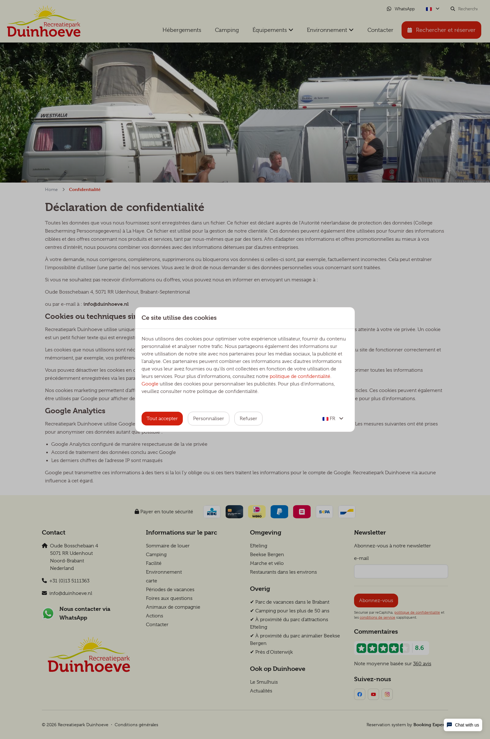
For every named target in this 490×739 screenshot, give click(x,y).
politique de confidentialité (300, 376)
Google (150, 384)
